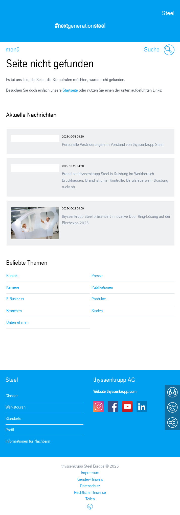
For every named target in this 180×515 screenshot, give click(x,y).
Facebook (113, 406)
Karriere (12, 287)
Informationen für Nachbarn (28, 441)
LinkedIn (142, 406)
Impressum (90, 473)
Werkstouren (16, 407)
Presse (97, 276)
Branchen (14, 311)
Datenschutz (90, 486)
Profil (10, 430)
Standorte (13, 419)
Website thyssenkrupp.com (115, 392)
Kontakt (12, 276)
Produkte (99, 299)
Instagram (98, 406)
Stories (97, 311)
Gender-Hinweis (90, 479)
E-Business (15, 299)
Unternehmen (17, 322)
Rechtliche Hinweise (90, 493)
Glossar (12, 396)
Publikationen (102, 287)
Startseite (70, 90)
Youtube (127, 406)
